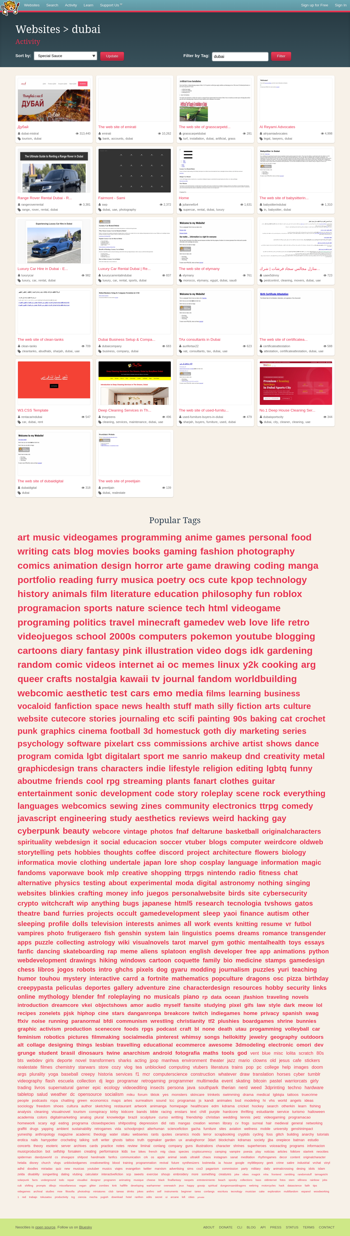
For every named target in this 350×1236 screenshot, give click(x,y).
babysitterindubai (273, 204)
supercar (189, 209)
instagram (220, 1157)
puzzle (44, 942)
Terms (308, 1227)
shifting (29, 1185)
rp (205, 997)
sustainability (82, 1129)
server (66, 1146)
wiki (124, 942)
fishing (315, 1106)
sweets (139, 1174)
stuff (182, 706)
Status (292, 1227)
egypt (214, 280)
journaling (139, 718)
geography (284, 1037)
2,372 (165, 204)
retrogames (102, 1129)
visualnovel (61, 1112)
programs (297, 1146)
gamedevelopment (170, 913)
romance (275, 933)
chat (291, 873)
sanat (234, 1157)
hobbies (87, 852)
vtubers (200, 1067)
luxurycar (26, 275)
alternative (35, 883)
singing (298, 883)
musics (107, 1168)
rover (35, 209)
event (227, 1080)
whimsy (191, 1037)
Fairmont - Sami (111, 198)
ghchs (124, 969)
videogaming (274, 1117)
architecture (232, 852)
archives (80, 1146)
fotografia (187, 1053)
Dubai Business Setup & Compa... (126, 339)
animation (75, 565)
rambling (289, 1174)
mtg (162, 1151)
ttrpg (269, 805)
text (193, 1112)
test (119, 693)
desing (301, 1168)
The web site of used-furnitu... (204, 410)
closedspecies (103, 1123)
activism (50, 1029)
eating (64, 1123)
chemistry (65, 1067)
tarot (179, 942)
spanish (292, 1013)
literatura (219, 1067)
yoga (53, 1074)
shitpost (82, 1157)
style (275, 1005)
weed (256, 1087)
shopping (166, 873)
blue (266, 1053)
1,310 (326, 204)
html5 (183, 903)
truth (140, 1140)
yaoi (230, 913)
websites (32, 893)
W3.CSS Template (33, 410)
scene (248, 793)
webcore (106, 831)
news (132, 706)
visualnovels (151, 942)
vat (185, 351)
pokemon (211, 636)
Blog (251, 1227)
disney (34, 1162)
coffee (146, 852)
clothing (93, 862)
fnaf (182, 831)
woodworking (321, 1191)
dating (65, 1174)
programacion (49, 608)
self (159, 1191)
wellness (250, 1129)
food (301, 537)
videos (101, 664)
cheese (151, 1179)
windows (133, 960)
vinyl (327, 1162)
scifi (186, 718)
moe (59, 1191)
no (147, 996)
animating (124, 1179)
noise (38, 1021)
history (33, 593)
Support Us (111, 5)
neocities (322, 1151)
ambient (63, 1129)
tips (315, 1185)
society (259, 1140)
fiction (249, 706)
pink (132, 650)
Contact (327, 1227)
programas (187, 1100)
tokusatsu (46, 1197)
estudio (313, 1140)
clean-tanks (27, 346)
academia (26, 1117)
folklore (295, 1151)
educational (158, 1045)
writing (33, 551)
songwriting (50, 1174)
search (272, 1106)
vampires (31, 933)
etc (169, 718)
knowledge (116, 1117)
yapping (47, 1129)
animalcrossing (283, 1168)
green (82, 1100)
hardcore (230, 1112)
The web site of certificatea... (284, 339)
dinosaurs (90, 1053)
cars (140, 693)
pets (64, 852)
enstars (181, 1112)
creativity (281, 756)
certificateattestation (275, 346)
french (153, 1151)
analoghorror (195, 1140)
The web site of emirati (117, 127)
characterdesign (206, 987)
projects (100, 913)
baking (263, 718)
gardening (289, 650)
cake (262, 1191)
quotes (167, 1134)
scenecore (108, 1029)
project (198, 852)
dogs (236, 650)
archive (224, 743)
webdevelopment (42, 960)
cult (20, 1185)
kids (125, 1151)
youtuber (93, 1168)
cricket (243, 1106)
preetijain (106, 487)
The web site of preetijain (119, 481)
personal (268, 537)
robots (86, 969)
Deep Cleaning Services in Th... (124, 410)
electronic (280, 1045)
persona (175, 1087)
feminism (29, 1037)
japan (152, 862)
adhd (21, 1168)
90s (240, 718)
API (263, 1227)
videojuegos (45, 636)
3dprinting (275, 1087)
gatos (304, 903)
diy (230, 731)
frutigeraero (84, 933)
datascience (295, 1185)
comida (68, 756)
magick (256, 1174)
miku (131, 1094)
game (198, 565)
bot (47, 1151)
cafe (297, 1060)
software (84, 743)
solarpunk (23, 1179)
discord (171, 852)
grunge (27, 1053)
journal (179, 678)
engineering (82, 818)
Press (275, 1227)
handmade (98, 1157)
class (172, 1151)
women (214, 1123)
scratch (306, 1053)
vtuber (195, 842)
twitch (200, 1013)
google (239, 1162)
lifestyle (184, 768)
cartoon (160, 960)
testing (94, 883)
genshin (129, 933)
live (133, 1151)
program (34, 756)
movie (67, 862)
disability (33, 1174)
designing (60, 1045)
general (297, 1123)
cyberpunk (39, 830)
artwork (140, 1106)
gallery (123, 987)
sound (161, 1100)
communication (130, 1157)
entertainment (45, 793)
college (272, 1067)
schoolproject (134, 1129)
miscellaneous (67, 1185)
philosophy (227, 593)
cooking (280, 664)
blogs (218, 842)
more (195, 1174)
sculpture (148, 1117)
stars (118, 1013)
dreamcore (65, 1005)
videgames (24, 1191)
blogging (295, 636)
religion (218, 768)
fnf (101, 996)
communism (131, 1021)
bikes (142, 1151)
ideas (308, 1100)
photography (127, 209)
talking (84, 1140)
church (45, 1162)
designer (95, 1179)
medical (263, 1094)
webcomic (40, 693)
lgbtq (276, 768)
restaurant (122, 1106)
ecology (112, 1087)
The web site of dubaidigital (41, 481)
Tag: (196, 55)
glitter (93, 1185)
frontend (276, 1174)
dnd (252, 756)
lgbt (94, 756)
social (110, 842)
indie (155, 768)
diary (71, 650)
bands (142, 1112)
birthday (316, 978)
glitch (280, 1134)
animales (224, 1100)
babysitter (274, 209)
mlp (113, 873)
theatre (29, 913)
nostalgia (96, 678)
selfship (59, 1151)
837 (166, 275)
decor (283, 1157)
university (281, 1129)
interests (140, 923)
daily (267, 1168)
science (165, 608)
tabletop (26, 1094)
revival (164, 1162)
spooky (232, 1179)
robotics (54, 1037)
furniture (212, 422)
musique (139, 1179)
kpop (242, 579)
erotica (23, 1140)
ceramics (182, 1134)
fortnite (158, 978)
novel (81, 1060)
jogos (65, 969)
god (242, 1053)
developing (137, 1185)
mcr (146, 1074)
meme (128, 951)
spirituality (35, 842)
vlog (128, 1067)
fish (109, 933)
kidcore (127, 1112)
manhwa (170, 1060)
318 (85, 487)
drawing (232, 565)
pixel (235, 1005)
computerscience (170, 1074)
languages (38, 805)
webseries (140, 1134)
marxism (160, 1168)
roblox (287, 593)
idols (312, 1168)
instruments (171, 1191)
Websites (31, 5)
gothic (236, 942)
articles (282, 1151)
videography (30, 1080)
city (275, 422)
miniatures (99, 1191)
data (216, 997)
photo (55, 933)
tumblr (314, 1074)
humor (27, 978)
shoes (58, 1106)
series (295, 731)
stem (291, 1179)
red (24, 1197)
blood (116, 1162)
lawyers (277, 138)
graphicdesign (46, 768)
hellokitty (234, 1037)
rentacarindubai (30, 417)
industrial (303, 1162)
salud (42, 1094)
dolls (80, 923)
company (123, 351)
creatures (225, 1174)
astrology (101, 942)
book (95, 873)
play (258, 1151)
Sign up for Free (314, 5)
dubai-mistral (28, 133)
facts (35, 1179)
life (278, 622)
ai (161, 664)
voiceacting (278, 1146)
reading (76, 579)
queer (30, 678)
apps (25, 942)
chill (203, 1112)
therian (228, 1087)
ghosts (118, 1140)
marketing (259, 731)
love (258, 622)
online (27, 996)
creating (90, 1151)
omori (304, 1045)
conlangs (209, 1191)
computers (163, 636)
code (164, 793)
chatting (67, 1100)
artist (252, 743)
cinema (92, 731)
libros (46, 969)
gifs (249, 1005)
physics (67, 883)
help (286, 1067)
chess (26, 969)
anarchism (136, 1053)
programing (44, 622)
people (23, 1100)
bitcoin (260, 1080)
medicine (248, 960)
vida (118, 1129)
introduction (33, 1005)
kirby (114, 1112)
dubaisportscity (272, 417)
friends (69, 781)
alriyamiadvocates (274, 133)
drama (248, 1094)
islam (321, 1168)
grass (231, 138)
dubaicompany (110, 346)
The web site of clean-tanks (41, 339)
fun (262, 593)
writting (177, 1117)
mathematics (190, 978)
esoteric (52, 1146)
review (132, 1146)
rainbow (314, 1179)
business (108, 351)
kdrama (228, 1106)
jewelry (258, 1037)
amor (136, 1005)
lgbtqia (278, 1094)
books (146, 551)
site (254, 893)
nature (130, 608)
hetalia (22, 1162)
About (209, 1227)
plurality (37, 1074)
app (265, 951)
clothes (234, 781)
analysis (24, 1112)
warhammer (154, 1185)
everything (304, 793)
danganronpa (144, 1013)
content (295, 1157)
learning (245, 693)
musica (137, 579)
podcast (166, 1029)
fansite (192, 1005)
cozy (116, 1067)
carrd (130, 978)
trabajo (33, 1197)
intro (105, 969)
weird (223, 818)
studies (50, 1191)
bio (227, 960)
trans (88, 768)
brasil (68, 1053)
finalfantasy (174, 1179)
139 (166, 487)
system (154, 933)
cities (191, 1197)
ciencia (82, 1197)
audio (153, 1005)
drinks (130, 1191)
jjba (270, 1140)
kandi (209, 1100)
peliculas (69, 987)
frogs (245, 1123)
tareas (120, 1191)
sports (133, 280)
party (244, 1168)
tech (195, 608)
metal (314, 756)
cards (94, 1146)
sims (190, 1168)
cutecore (68, 718)
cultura (72, 1106)
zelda (21, 1174)
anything (105, 903)
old (273, 1060)
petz (257, 1117)
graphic (27, 1029)
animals (69, 593)
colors (42, 1117)
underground (48, 1179)
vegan (83, 1185)
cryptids (244, 1134)
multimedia (207, 1080)
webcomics (84, 805)
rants (154, 1134)
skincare (197, 1094)
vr (288, 923)
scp (128, 1174)
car (34, 280)
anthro (150, 1191)
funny (301, 768)
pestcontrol (271, 280)
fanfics (112, 1157)
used (223, 422)
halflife (123, 1185)
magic (311, 862)
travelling (128, 1045)
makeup (226, 756)
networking (314, 1123)
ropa (54, 1100)
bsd (238, 1100)
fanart (204, 781)
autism (278, 913)
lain (174, 933)
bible (154, 1112)
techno (295, 1087)
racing (166, 1112)
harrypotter (49, 1140)
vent (254, 1053)
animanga (158, 1106)
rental (44, 209)
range (26, 209)
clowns (260, 1060)
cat (286, 718)
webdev (34, 1060)
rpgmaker (154, 1140)
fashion (217, 551)
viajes (119, 1168)
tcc (171, 1100)
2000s (122, 636)
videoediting (135, 1087)
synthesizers (190, 1162)
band (51, 913)
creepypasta (35, 987)
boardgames (258, 1021)
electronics (234, 805)
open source (45, 1227)
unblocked (155, 1067)
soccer (171, 842)
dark (289, 1005)
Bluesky (85, 1227)
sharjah (58, 351)
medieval (281, 1123)
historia (105, 1074)
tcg (73, 1197)
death (225, 1029)
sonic (86, 793)
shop (188, 862)
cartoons (38, 650)
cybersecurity (285, 893)
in (265, 209)
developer (228, 951)
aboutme (35, 781)
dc (72, 1094)
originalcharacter (314, 1157)
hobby (274, 987)
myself (172, 1005)
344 (327, 417)
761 (247, 275)
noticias (269, 1151)
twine (113, 1053)
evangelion (133, 1168)
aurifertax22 (189, 346)
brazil (132, 1117)
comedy (297, 805)
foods (131, 1029)
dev (319, 1045)
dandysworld (43, 1157)
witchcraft (57, 903)
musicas (78, 1168)
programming (151, 537)
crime (280, 1162)
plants (178, 781)
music (46, 537)
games (231, 537)
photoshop (84, 1191)
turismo (298, 1112)
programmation (146, 1162)
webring (253, 1185)
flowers (267, 852)
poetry (171, 579)
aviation (235, 1129)
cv (237, 1123)
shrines (239, 1146)
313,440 (83, 133)
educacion (140, 842)
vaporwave (66, 873)
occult (127, 913)
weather (59, 1094)
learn (302, 1106)
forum (143, 1094)
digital (207, 883)
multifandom (291, 1191)
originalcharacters (291, 831)
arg (308, 664)
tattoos (293, 1094)
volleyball (297, 1029)
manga (303, 565)
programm (110, 1179)
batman (299, 1140)
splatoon (173, 951)
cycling (258, 1134)
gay (279, 818)
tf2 (211, 1021)
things (84, 1045)
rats (172, 1123)
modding (203, 969)
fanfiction (73, 706)
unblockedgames (75, 1162)
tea (139, 1067)
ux (180, 1140)
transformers (102, 1060)
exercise (152, 1174)
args (22, 1074)
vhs (272, 1100)
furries (73, 913)
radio (247, 873)
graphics (58, 731)
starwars (86, 1067)
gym (217, 942)
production (78, 1029)
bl (196, 1029)
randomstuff (305, 1174)
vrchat (317, 1162)
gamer (83, 1087)
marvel (198, 942)
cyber (299, 1074)
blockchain (227, 1140)
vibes (245, 1174)
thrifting (247, 1112)
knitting (247, 923)
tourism (27, 138)
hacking (253, 818)
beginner (186, 1191)
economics (99, 1100)
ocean (232, 997)
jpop (154, 1060)
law (261, 1005)
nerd (243, 1087)
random (35, 664)
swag (312, 1013)
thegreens (107, 417)
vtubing (77, 1174)
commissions (180, 743)
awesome (220, 1045)
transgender (308, 933)
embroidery (180, 1174)
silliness (302, 1179)
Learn (89, 5)
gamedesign (307, 960)
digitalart (122, 756)
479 (247, 417)
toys (295, 942)
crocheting (68, 1140)
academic (83, 1134)
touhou (49, 978)
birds (236, 893)
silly (226, 706)
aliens (149, 951)
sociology (25, 1106)
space (106, 706)
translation (263, 1074)
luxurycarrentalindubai (115, 275)
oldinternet (270, 1179)
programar (127, 1080)
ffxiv (23, 1021)
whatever (227, 1074)
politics (89, 622)
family (211, 960)
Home (184, 198)
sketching (103, 1106)
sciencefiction (177, 1129)
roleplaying (124, 996)
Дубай (23, 127)
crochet (310, 718)
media (189, 693)
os (152, 1157)
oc (173, 664)
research (210, 903)
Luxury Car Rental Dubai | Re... (124, 269)
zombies (104, 1185)
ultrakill (195, 1157)
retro (299, 622)
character (223, 1146)
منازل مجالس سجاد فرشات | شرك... (290, 269)
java (191, 1087)
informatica (36, 862)
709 (85, 346)
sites (222, 1129)
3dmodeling (250, 1045)
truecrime (310, 1094)
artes (128, 1100)
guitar (263, 781)
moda (185, 883)
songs (212, 1037)
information (279, 862)
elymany (186, 275)
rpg (113, 781)
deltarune (207, 831)
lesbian (104, 1045)
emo (162, 693)
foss (269, 1134)
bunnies (306, 1021)
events (223, 923)
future (175, 1162)
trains (237, 1067)
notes (120, 1146)
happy (190, 1185)
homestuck (178, 731)
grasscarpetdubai (192, 133)
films (215, 693)
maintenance (137, 422)
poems (225, 933)
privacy (270, 1013)
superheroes (257, 1146)
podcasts (39, 1100)
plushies (228, 1021)
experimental (151, 883)
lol (319, 1005)
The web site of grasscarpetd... (205, 127)
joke (236, 1174)
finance (252, 913)
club (110, 1191)
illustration (169, 650)
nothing (270, 883)
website (33, 718)
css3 (200, 1168)
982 (85, 275)
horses (284, 1074)
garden (170, 1140)
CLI (239, 1227)
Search (52, 5)
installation (197, 138)
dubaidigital (27, 487)
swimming (231, 1094)
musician (250, 1191)
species (184, 1151)
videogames (90, 537)
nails (34, 1140)
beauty (76, 830)
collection (86, 1080)
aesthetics (155, 818)
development (126, 793)
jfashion (253, 997)
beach (221, 1179)
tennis (245, 1117)
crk (146, 1157)
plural (99, 1117)
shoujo (165, 1174)
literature (131, 593)
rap (112, 951)
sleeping (31, 923)
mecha (93, 1197)
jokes (140, 1191)
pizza (294, 978)
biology (294, 852)
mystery (74, 978)
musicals (167, 996)
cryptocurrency (202, 1151)
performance (108, 1151)
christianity (191, 1021)
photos (161, 831)
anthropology (45, 1134)
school (91, 636)
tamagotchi (321, 1174)
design (116, 565)
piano (191, 996)
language (243, 862)
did (163, 1123)
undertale (125, 862)
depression (148, 1123)
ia (219, 1162)
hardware (314, 1087)
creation (199, 1123)
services (121, 422)
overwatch (170, 1185)
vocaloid (34, 706)
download (117, 1197)
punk (28, 731)
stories (102, 718)
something (209, 1174)
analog (85, 1117)
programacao (299, 1117)
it (95, 842)
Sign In (341, 5)
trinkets (213, 1094)
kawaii (134, 678)
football (125, 731)
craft (185, 1029)
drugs (34, 1129)
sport (153, 756)
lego (110, 1080)
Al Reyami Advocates (277, 127)
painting (214, 718)
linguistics (197, 933)
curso (163, 1117)
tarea (198, 1191)
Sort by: (23, 55)
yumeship (25, 1134)
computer (245, 842)
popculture (227, 978)
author (86, 1106)
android (162, 1053)
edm (215, 1106)
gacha (195, 1129)
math (204, 706)
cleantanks (29, 351)
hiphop (86, 1013)
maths (211, 1053)
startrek (308, 1151)
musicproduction (30, 1151)
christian (213, 1117)
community (187, 805)
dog (162, 969)
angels (295, 1100)
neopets (189, 1179)
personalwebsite (198, 893)
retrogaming (153, 1080)
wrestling (162, 1021)
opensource (90, 1094)
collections (246, 1179)
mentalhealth (267, 942)
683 (166, 346)
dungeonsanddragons (233, 1185)
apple (161, 1157)
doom (317, 1067)
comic (69, 664)
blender (83, 996)
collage (36, 1045)
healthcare (199, 1106)
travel (122, 622)
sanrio (194, 756)
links (319, 987)
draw (244, 1074)
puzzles (264, 969)
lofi (183, 1197)
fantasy (102, 650)
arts (272, 706)
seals (183, 1157)
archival (38, 1191)
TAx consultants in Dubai (199, 339)
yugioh (104, 1197)
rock (271, 793)
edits (149, 1197)
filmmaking (106, 1037)
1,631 (246, 204)
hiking (108, 960)
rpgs (147, 1029)
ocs (197, 579)
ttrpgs (194, 873)
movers (299, 280)
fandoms (32, 873)
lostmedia (208, 1162)
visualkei (82, 1179)
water (114, 1134)
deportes (98, 987)
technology (281, 579)
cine (103, 1013)
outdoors (312, 1037)
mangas (184, 1123)
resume (272, 923)
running (58, 1021)
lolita (290, 1053)
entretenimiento (206, 1179)
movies (113, 551)
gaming (180, 551)
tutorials (323, 1134)
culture (297, 706)
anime (199, 537)
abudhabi (45, 351)
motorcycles (269, 1185)
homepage (179, 1106)
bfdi (108, 1021)
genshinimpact (302, 1129)
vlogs (57, 1162)
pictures (78, 1037)
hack (281, 1185)
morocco (189, 280)
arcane (175, 1197)
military (256, 1168)
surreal (257, 1123)
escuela (66, 1080)
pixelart (119, 743)
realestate (118, 492)
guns (189, 1146)
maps (116, 1100)
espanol (306, 1191)
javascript (37, 818)
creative (135, 873)
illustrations (204, 1146)
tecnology (236, 1191)
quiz (58, 1168)
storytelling (36, 852)
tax (209, 351)
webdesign (72, 842)
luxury (220, 209)
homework (26, 1123)
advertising (176, 1168)
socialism (114, 1094)
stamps (275, 960)
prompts (41, 1185)
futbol (303, 923)
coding (269, 565)
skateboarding (83, 951)
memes (198, 664)
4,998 (326, 133)
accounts (117, 138)
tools (228, 1053)
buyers (199, 422)
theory (38, 1146)
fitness (270, 873)
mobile (265, 1129)
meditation (248, 1157)
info (137, 893)
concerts (24, 1146)
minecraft (159, 622)
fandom (215, 678)
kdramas (244, 1140)
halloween (316, 1112)
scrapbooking (224, 1134)
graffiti (22, 1129)
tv (155, 678)
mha (265, 1174)
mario (244, 1060)
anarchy (308, 1134)
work (203, 923)
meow (305, 1005)
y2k (250, 664)
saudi (233, 280)
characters (122, 768)
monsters (179, 1094)
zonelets (49, 1013)
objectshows (111, 1005)
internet (136, 664)
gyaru (179, 969)
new (67, 1168)
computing (179, 1067)
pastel (276, 1080)
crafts (59, 678)
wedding (230, 1117)
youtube (253, 636)
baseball (69, 1074)
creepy (88, 1074)
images (301, 1067)
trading (25, 1087)
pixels (144, 969)
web (237, 622)
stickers (312, 1060)
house (228, 1162)
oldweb (311, 842)
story (188, 793)
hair (269, 1123)
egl (52, 1123)
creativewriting (99, 1162)
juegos (158, 893)
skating (243, 1080)
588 (327, 346)
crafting (90, 893)
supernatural (60, 1087)
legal (267, 138)
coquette (187, 960)
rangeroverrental (31, 204)
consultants (197, 351)
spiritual (212, 1185)
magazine (65, 1134)
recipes (27, 1013)
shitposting (127, 1123)
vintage (135, 831)
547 (85, 417)
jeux (181, 1185)
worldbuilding (266, 678)
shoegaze (67, 1157)
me (173, 756)
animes (169, 923)
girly (314, 1080)
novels (300, 997)
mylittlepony (255, 1162)
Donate (225, 1227)
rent (40, 422)
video (209, 650)
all (188, 923)
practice (107, 1146)
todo (61, 1179)
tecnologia (244, 903)
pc (259, 1067)
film (98, 593)
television (107, 923)
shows (279, 743)
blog (84, 551)
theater (217, 1060)
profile (58, 923)
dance (307, 743)
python (319, 951)
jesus (284, 1060)
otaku (125, 1134)
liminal (145, 1146)
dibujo (52, 1185)
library (227, 1123)
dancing (48, 951)
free (251, 951)
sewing (124, 805)
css (144, 743)
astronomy (237, 883)
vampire (235, 1151)
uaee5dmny (269, 275)
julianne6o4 (188, 204)
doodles (32, 1168)
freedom (43, 1106)
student (48, 1053)
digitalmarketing (63, 1117)
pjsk (69, 1013)
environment (194, 1060)
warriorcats (296, 1080)
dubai (37, 138)
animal (172, 1157)
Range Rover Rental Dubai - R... (45, 198)
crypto (28, 903)
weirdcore (280, 842)
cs (56, 1157)
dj (100, 1080)
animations (289, 951)
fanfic (26, 951)
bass (258, 1179)
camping (221, 1151)
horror (149, 565)
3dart (212, 1140)
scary (42, 1123)
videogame (256, 608)
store (103, 1067)
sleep (211, 913)
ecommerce (190, 1045)
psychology (41, 743)
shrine (285, 1021)
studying (215, 1005)
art (24, 537)
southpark (208, 1087)
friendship (194, 1117)
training (128, 1162)
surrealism (144, 1100)
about (118, 883)
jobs (324, 1179)
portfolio (37, 579)
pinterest (167, 1037)
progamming (266, 1029)
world (282, 1100)
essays (314, 942)
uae (114, 209)
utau (240, 1029)
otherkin (288, 1106)
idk (257, 650)
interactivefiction (112, 1174)
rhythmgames (267, 1157)
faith (307, 1185)
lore (170, 862)
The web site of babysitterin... (284, 198)
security (298, 987)
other (300, 913)
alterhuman (155, 1129)
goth (212, 731)
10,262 (164, 133)
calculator (91, 1174)
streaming (143, 781)
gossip (201, 1185)
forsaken (74, 1151)
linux (229, 664)
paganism (212, 1168)
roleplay (217, 793)
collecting (70, 942)
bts (21, 1060)
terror (207, 1134)
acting (141, 1060)
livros (39, 1087)
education (176, 593)
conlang (159, 1146)
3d (148, 731)
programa (80, 1123)
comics (34, 565)
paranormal (85, 1021)
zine (174, 987)
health (158, 706)
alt (21, 1045)
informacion (316, 1146)
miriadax (47, 1168)
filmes (46, 1067)
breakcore (177, 1013)
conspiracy (98, 1112)
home (250, 1013)
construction (203, 1074)
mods (196, 1134)
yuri (283, 969)
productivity (61, 1197)
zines (151, 805)
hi (264, 1100)
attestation (271, 351)
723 (327, 275)
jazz (231, 1060)
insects (157, 1087)
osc (278, 978)
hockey (258, 1106)
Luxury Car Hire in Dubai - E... (43, 269)
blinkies (61, 893)
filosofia (70, 1191)
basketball (242, 831)
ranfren (139, 1197)
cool (94, 781)
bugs (131, 903)
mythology (53, 996)
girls (49, 1060)
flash (50, 1080)
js (200, 1100)
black (161, 1179)
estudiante (265, 1112)
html (218, 608)
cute (217, 579)
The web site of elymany (199, 269)
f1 (137, 1074)
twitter (148, 1168)
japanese (156, 903)
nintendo (221, 873)
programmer (181, 1080)
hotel (129, 1197)
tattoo (130, 1140)
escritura (223, 1191)
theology (100, 1134)
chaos (207, 1157)
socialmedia (138, 1037)
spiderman (25, 1157)
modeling (252, 1100)
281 (247, 133)
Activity (71, 5)
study (121, 818)
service (283, 1112)
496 (166, 417)
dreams (248, 933)
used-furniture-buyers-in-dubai (201, 417)
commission (230, 1168)
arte (174, 565)
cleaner (285, 422)
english (200, 951)
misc (278, 1053)
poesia (247, 1151)
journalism (234, 969)
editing (249, 768)
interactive (104, 978)
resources (247, 987)
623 (247, 346)
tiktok (155, 1094)
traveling (278, 997)
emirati (105, 133)
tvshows (277, 903)
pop (249, 1067)
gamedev (203, 622)
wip (82, 903)
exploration (274, 1191)
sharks (125, 1060)
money (117, 893)
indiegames (225, 1013)
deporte (64, 1060)
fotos (282, 1179)
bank (105, 138)
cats (61, 551)
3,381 (84, 204)
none (208, 1029)
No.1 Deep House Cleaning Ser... (288, 410)
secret (158, 1197)
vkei (87, 1005)
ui (166, 1197)
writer (105, 1140)
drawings (83, 960)
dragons (258, 978)
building (293, 1134)
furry (107, 579)
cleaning (286, 280)
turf (185, 138)
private (201, 1197)
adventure (150, 987)
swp (103, 204)
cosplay (212, 862)
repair (70, 1179)
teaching (304, 969)
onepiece (283, 1140)
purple (214, 1112)
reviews (194, 818)
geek (270, 1162)
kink (114, 1185)
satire (290, 1162)
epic (97, 1087)
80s (320, 1053)
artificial (221, 138)
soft (95, 1140)
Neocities (23, 1227)
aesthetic (86, 693)
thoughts (118, 852)
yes (166, 1094)
